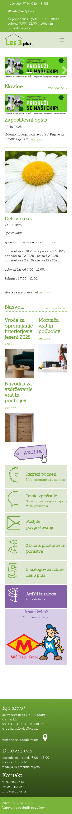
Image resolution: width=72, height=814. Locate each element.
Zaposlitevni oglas (26, 120)
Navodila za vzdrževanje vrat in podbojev (18, 392)
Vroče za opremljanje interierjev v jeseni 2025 (19, 329)
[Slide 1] (29, 72)
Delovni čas (18, 218)
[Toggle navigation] (62, 40)
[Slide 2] (36, 72)
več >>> (36, 139)
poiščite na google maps (20, 740)
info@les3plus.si (24, 11)
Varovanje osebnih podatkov (23, 807)
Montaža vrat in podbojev (49, 326)
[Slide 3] (43, 72)
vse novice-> (57, 88)
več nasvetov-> (56, 308)
